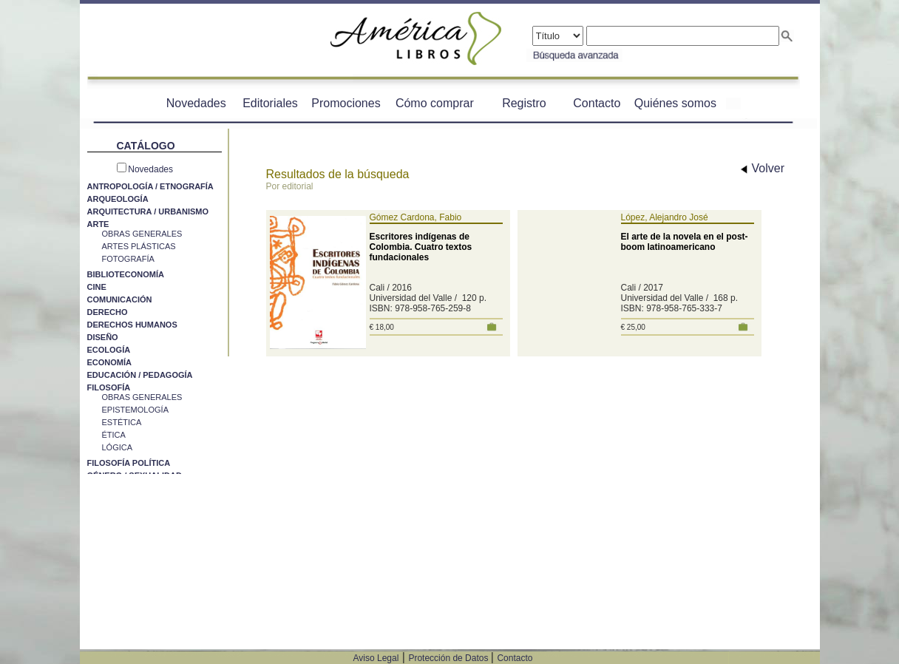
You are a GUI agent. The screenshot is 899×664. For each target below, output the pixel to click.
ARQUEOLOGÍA (118, 198)
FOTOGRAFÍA (128, 258)
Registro (524, 103)
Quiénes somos (675, 103)
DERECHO (107, 312)
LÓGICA (117, 447)
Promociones (345, 103)
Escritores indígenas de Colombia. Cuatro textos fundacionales (421, 246)
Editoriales (270, 103)
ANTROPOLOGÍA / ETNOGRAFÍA (150, 186)
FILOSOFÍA (109, 387)
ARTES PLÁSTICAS (139, 246)
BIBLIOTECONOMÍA (126, 274)
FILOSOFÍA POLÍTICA (129, 462)
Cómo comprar (435, 103)
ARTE (98, 224)
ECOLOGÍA (109, 349)
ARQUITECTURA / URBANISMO (148, 211)
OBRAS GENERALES (142, 233)
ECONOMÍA (109, 362)
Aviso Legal (376, 658)
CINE (96, 286)
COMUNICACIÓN (119, 299)
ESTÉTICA (122, 422)
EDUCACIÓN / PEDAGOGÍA (140, 374)
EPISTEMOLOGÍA (135, 409)
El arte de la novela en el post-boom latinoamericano (684, 241)
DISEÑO (102, 337)
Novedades (196, 103)
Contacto (596, 103)
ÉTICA (114, 434)
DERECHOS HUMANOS (132, 324)
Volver (762, 168)
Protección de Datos (449, 658)
